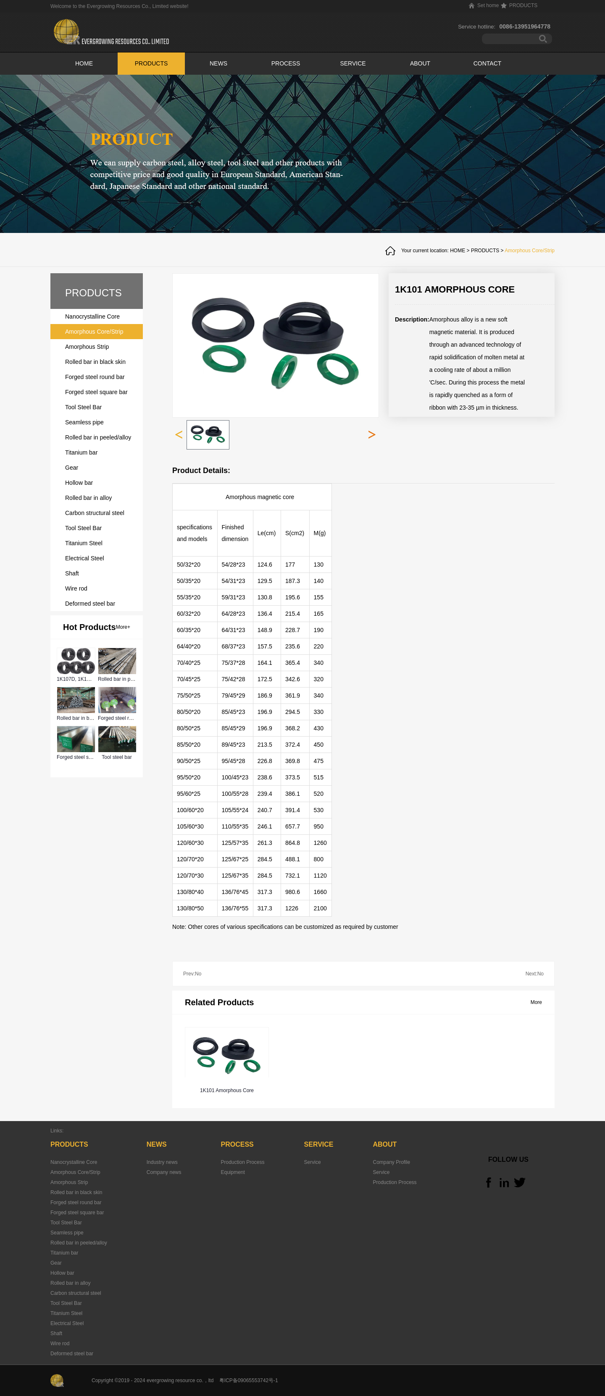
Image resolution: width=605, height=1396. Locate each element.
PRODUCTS (485, 251)
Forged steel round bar (123, 718)
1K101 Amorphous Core (227, 1090)
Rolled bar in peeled (120, 679)
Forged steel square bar (83, 757)
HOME (84, 63)
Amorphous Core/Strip (530, 251)
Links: (56, 1131)
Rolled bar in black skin (82, 718)
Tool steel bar (117, 757)
